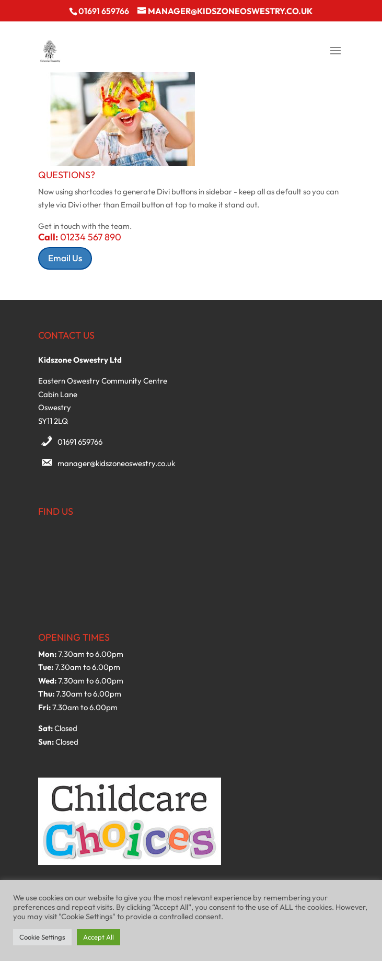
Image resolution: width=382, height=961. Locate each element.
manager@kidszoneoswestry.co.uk (116, 463)
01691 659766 (79, 442)
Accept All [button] (98, 937)
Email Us (65, 257)
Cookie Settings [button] (42, 937)
